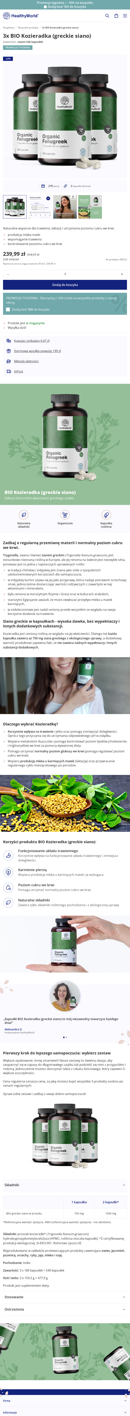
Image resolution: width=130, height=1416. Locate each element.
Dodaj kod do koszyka (67, 7)
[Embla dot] (64, 1037)
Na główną (8, 27)
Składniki (12, 1185)
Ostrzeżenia (14, 1309)
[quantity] (65, 274)
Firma (6, 1401)
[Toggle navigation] (125, 15)
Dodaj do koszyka (65, 285)
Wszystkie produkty (28, 27)
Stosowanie (14, 1297)
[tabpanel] (65, 1235)
